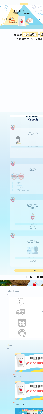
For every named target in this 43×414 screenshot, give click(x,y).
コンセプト (33, 270)
